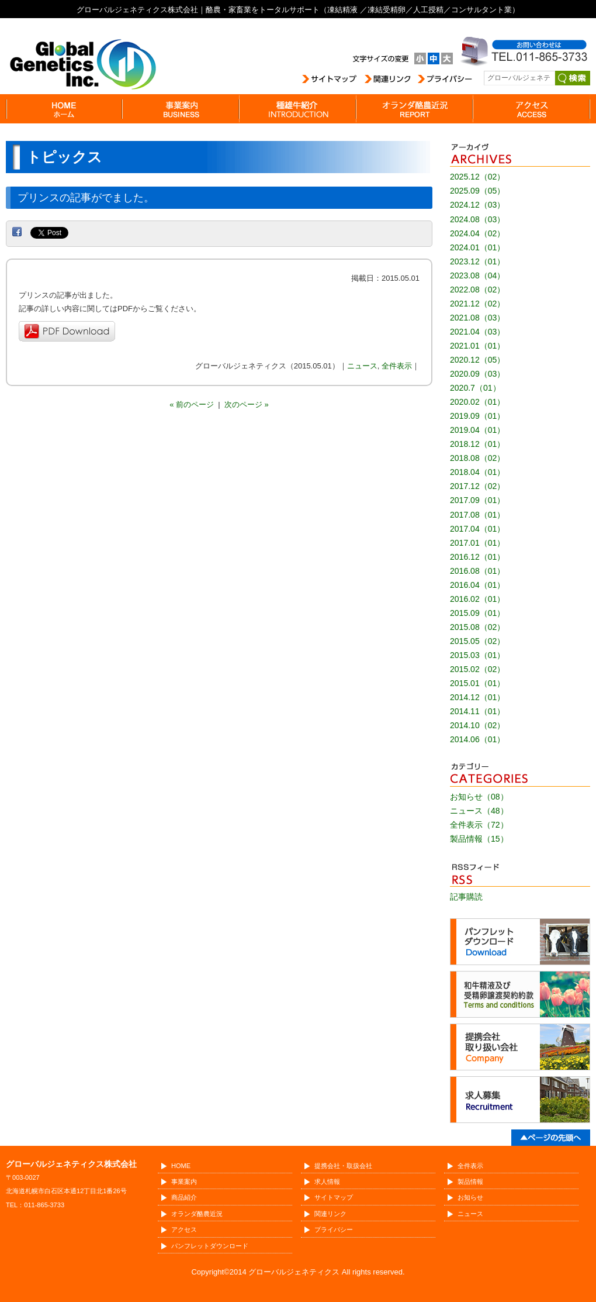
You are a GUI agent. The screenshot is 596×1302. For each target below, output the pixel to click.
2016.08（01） (477, 571)
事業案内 (184, 1181)
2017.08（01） (477, 515)
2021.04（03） (477, 332)
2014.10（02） (477, 725)
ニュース (362, 365)
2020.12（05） (477, 360)
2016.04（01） (477, 585)
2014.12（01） (477, 697)
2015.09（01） (477, 613)
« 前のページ (191, 404)
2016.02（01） (477, 599)
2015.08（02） (477, 627)
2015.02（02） (477, 669)
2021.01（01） (477, 346)
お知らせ (470, 1197)
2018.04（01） (477, 472)
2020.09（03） (477, 374)
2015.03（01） (477, 655)
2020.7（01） (475, 388)
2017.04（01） (477, 529)
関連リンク (330, 1213)
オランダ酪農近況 (197, 1213)
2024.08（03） (477, 219)
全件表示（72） (479, 825)
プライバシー (333, 1229)
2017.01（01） (477, 543)
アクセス (184, 1229)
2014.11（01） (477, 711)
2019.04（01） (477, 430)
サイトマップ (333, 1197)
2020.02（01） (477, 402)
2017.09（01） (477, 500)
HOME (180, 1165)
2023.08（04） (477, 275)
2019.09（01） (477, 416)
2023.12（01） (477, 261)
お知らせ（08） (479, 797)
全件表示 (397, 365)
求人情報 (327, 1181)
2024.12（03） (477, 205)
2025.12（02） (477, 177)
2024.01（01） (477, 247)
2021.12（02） (477, 303)
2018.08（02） (477, 458)
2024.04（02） (477, 233)
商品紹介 (184, 1197)
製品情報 (470, 1181)
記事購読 (466, 897)
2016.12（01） (477, 557)
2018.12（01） (477, 444)
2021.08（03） (477, 318)
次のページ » (246, 404)
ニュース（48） (479, 811)
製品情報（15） (479, 839)
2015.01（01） (477, 683)
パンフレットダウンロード (209, 1245)
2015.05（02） (477, 641)
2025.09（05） (477, 191)
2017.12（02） (477, 486)
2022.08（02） (477, 289)
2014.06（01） (477, 739)
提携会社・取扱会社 (343, 1165)
